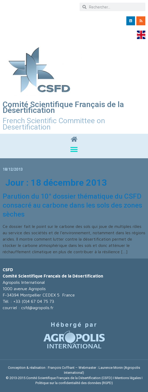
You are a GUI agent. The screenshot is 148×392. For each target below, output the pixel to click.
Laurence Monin (111, 368)
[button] (74, 150)
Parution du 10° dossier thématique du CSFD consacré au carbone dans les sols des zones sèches (72, 205)
